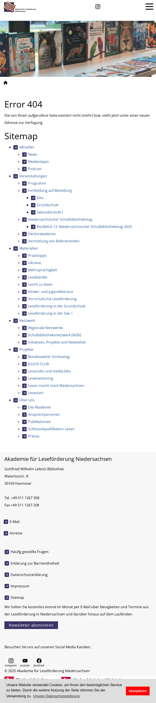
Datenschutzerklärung (29, 574)
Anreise (16, 533)
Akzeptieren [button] (138, 691)
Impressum (20, 586)
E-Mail (15, 521)
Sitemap (17, 597)
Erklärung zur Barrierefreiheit (35, 563)
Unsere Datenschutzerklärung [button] (56, 696)
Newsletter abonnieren (31, 625)
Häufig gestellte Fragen (30, 551)
